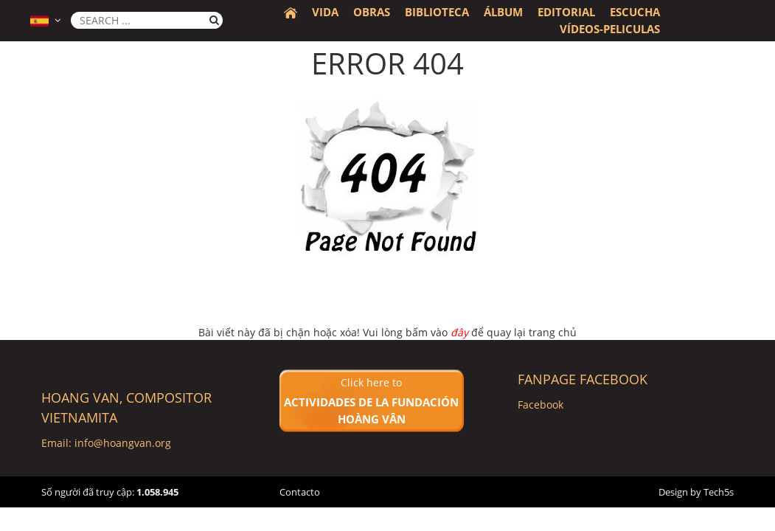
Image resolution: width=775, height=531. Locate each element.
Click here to (371, 401)
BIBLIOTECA (437, 11)
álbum (503, 11)
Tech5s (718, 492)
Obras (371, 11)
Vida (325, 11)
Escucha (635, 11)
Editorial (566, 11)
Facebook (540, 405)
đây (459, 332)
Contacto (299, 492)
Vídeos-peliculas (610, 28)
